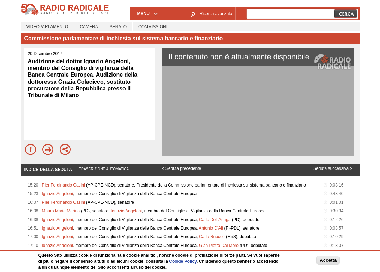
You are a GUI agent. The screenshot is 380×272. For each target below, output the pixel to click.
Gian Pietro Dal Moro (219, 245)
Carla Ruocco (212, 236)
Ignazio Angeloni (57, 193)
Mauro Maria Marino (61, 210)
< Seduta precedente (181, 168)
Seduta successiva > (332, 168)
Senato (118, 26)
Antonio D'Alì (211, 228)
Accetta (328, 260)
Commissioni (152, 26)
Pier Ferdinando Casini (63, 185)
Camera (89, 26)
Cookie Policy (183, 261)
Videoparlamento (47, 26)
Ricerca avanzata (216, 13)
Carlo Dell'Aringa (215, 219)
